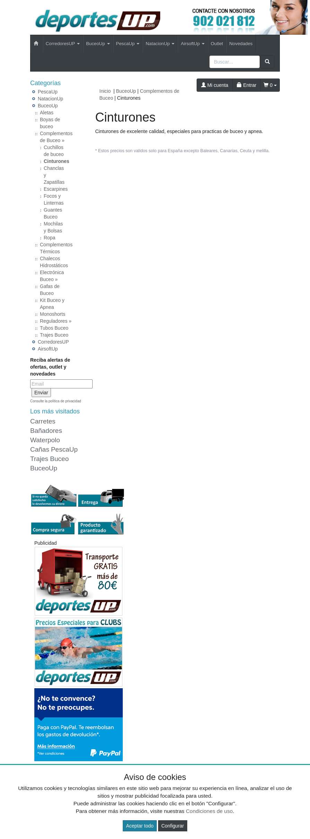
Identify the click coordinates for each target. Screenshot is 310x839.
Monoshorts (52, 314)
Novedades (240, 43)
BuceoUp (48, 105)
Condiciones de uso (209, 811)
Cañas (39, 449)
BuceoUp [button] (98, 43)
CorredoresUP (53, 342)
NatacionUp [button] (160, 43)
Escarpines (56, 189)
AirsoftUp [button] (192, 43)
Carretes (42, 421)
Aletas (46, 112)
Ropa (49, 237)
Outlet (217, 43)
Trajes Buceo (54, 335)
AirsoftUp (48, 349)
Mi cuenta (215, 85)
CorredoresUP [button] (63, 43)
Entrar (246, 85)
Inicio (105, 91)
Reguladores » (55, 321)
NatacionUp (50, 98)
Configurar (172, 826)
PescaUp (48, 91)
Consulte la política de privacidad (55, 401)
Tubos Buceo (54, 328)
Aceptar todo (139, 826)
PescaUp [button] (128, 43)
